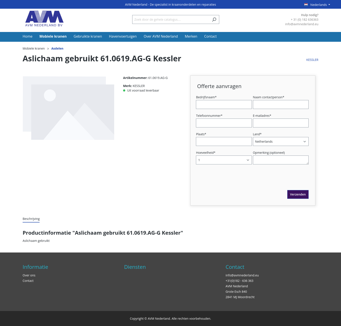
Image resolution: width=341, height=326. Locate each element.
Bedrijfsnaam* (206, 97)
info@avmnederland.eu (242, 275)
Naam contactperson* (268, 97)
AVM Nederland (237, 286)
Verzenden (298, 194)
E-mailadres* (262, 116)
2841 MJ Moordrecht (240, 297)
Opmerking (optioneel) (269, 152)
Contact (28, 281)
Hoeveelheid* (205, 152)
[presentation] (230, 181)
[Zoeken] (214, 19)
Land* (257, 134)
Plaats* (201, 134)
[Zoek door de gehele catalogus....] (170, 19)
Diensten (135, 266)
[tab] (31, 218)
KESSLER (312, 60)
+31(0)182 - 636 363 (239, 281)
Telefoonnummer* (209, 116)
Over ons (29, 275)
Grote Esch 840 (236, 291)
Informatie (35, 266)
